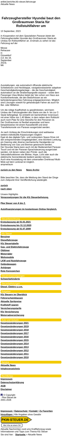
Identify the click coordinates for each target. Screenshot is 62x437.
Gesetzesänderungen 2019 (15, 326)
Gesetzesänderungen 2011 (15, 354)
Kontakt (33, 411)
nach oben (6, 189)
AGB (3, 386)
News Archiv (32, 170)
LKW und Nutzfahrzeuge (13, 261)
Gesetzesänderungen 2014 (15, 344)
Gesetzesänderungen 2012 (15, 350)
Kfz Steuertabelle (10, 243)
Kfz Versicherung (10, 312)
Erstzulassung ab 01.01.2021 (16, 222)
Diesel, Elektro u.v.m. (12, 287)
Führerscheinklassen (12, 298)
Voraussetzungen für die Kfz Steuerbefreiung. (25, 197)
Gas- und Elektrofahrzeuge (15, 247)
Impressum (6, 379)
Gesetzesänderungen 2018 (15, 330)
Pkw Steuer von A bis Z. (13, 203)
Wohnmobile (7, 257)
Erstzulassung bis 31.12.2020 (16, 225)
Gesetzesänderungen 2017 (15, 333)
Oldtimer (5, 250)
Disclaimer (6, 389)
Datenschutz (21, 411)
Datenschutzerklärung (12, 382)
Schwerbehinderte (10, 279)
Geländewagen (8, 264)
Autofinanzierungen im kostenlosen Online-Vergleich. (29, 209)
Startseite (20, 434)
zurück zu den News (11, 170)
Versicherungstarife (11, 308)
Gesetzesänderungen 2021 (15, 323)
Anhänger (6, 267)
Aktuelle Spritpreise (11, 301)
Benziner (5, 236)
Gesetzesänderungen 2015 (15, 340)
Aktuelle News (8, 365)
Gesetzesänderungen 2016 (15, 337)
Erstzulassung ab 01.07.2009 (16, 229)
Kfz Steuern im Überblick (14, 294)
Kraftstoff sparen (9, 305)
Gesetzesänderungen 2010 (15, 357)
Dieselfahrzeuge (9, 240)
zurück (4, 185)
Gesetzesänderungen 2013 (15, 347)
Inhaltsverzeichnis (10, 369)
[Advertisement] (33, 64)
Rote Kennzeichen (10, 271)
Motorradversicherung (12, 315)
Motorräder (6, 254)
